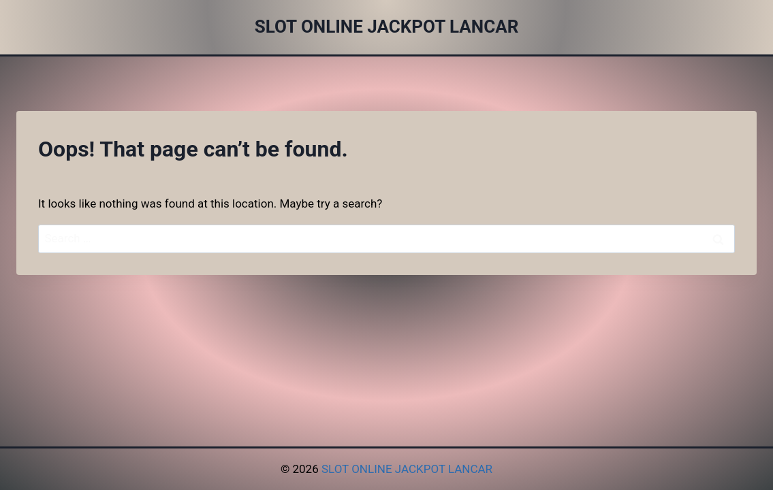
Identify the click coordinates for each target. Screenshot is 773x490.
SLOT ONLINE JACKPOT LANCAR (406, 469)
